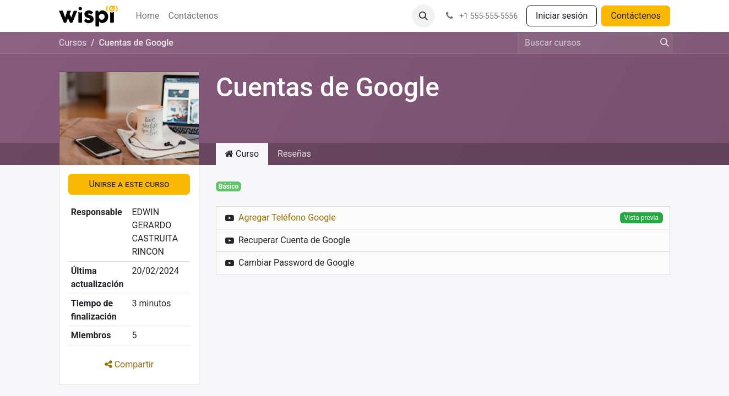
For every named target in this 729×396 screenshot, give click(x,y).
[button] (423, 16)
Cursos (72, 42)
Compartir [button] (129, 364)
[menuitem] (147, 16)
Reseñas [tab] (294, 153)
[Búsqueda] (661, 42)
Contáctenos (636, 15)
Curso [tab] (242, 153)
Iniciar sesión (561, 15)
